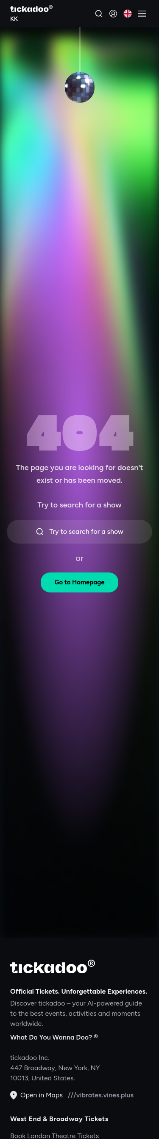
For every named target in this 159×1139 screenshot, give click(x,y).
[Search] (99, 13)
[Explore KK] (31, 18)
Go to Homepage (79, 582)
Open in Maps (36, 1095)
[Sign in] (113, 13)
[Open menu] (142, 13)
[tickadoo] (52, 966)
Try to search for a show (79, 531)
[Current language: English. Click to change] (127, 13)
